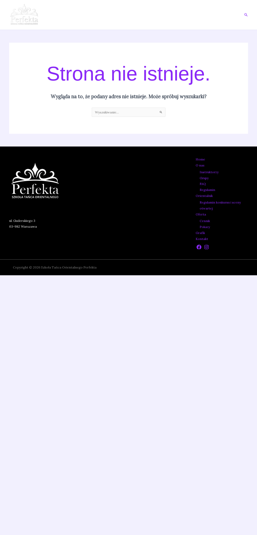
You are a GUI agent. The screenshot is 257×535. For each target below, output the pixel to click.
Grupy (204, 178)
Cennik (205, 221)
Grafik (213, 15)
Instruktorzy (209, 172)
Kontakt (231, 15)
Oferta (196, 15)
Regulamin (207, 190)
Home (131, 15)
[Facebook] (199, 247)
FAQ (203, 184)
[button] (246, 15)
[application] (153, 15)
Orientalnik (171, 15)
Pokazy (205, 227)
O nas (148, 15)
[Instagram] (206, 247)
